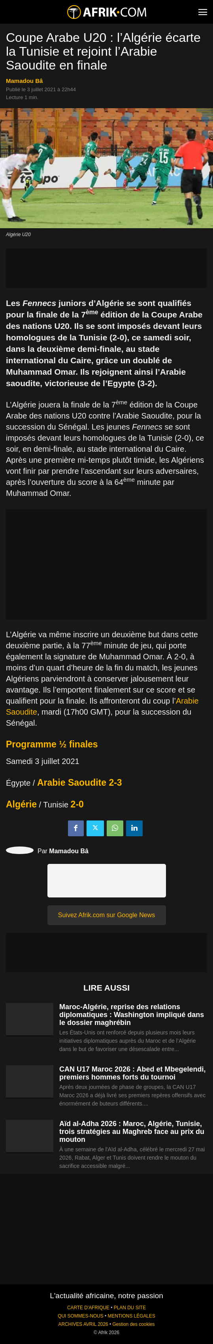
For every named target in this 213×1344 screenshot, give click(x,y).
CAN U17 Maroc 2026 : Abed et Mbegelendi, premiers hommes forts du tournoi (132, 1073)
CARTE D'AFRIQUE (88, 1307)
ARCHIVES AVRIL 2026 (83, 1324)
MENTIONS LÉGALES (131, 1316)
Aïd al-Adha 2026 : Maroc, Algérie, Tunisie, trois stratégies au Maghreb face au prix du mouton (131, 1131)
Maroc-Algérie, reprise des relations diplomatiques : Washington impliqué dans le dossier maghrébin (131, 1015)
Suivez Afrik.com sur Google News (106, 915)
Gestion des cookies (133, 1324)
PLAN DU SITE (130, 1307)
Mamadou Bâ (24, 80)
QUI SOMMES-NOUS (81, 1316)
